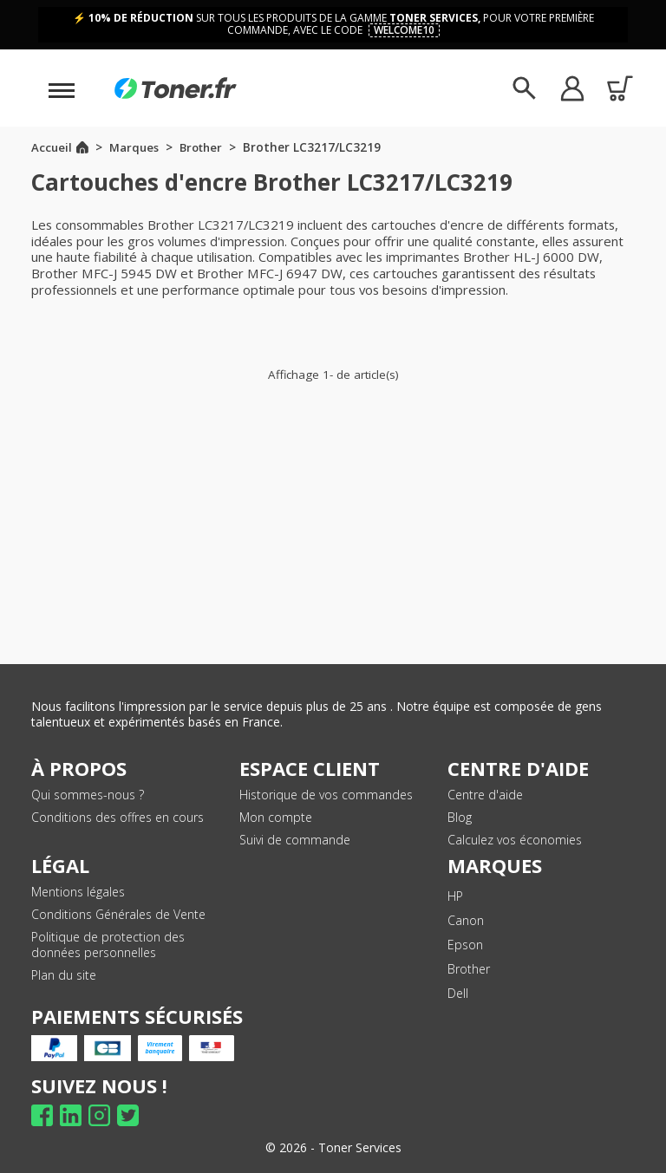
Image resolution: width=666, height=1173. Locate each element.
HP (455, 896)
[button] (572, 88)
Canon (465, 920)
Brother (468, 969)
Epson (465, 944)
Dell (457, 993)
